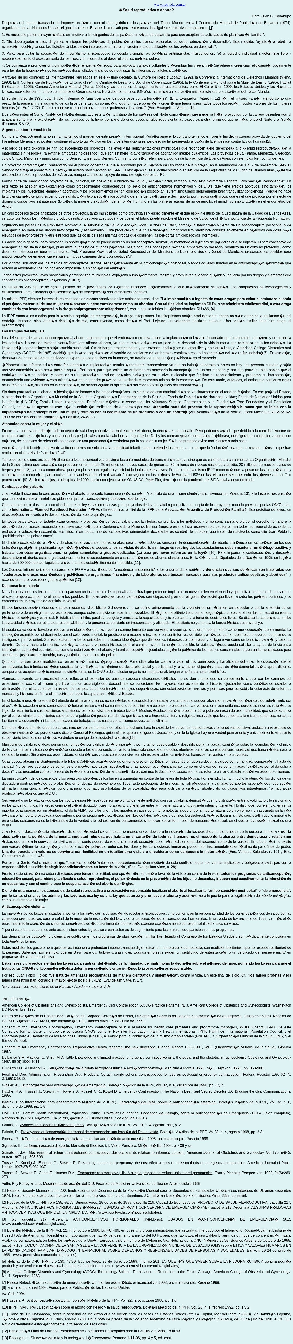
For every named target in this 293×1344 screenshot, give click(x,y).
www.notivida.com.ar (170, 4)
